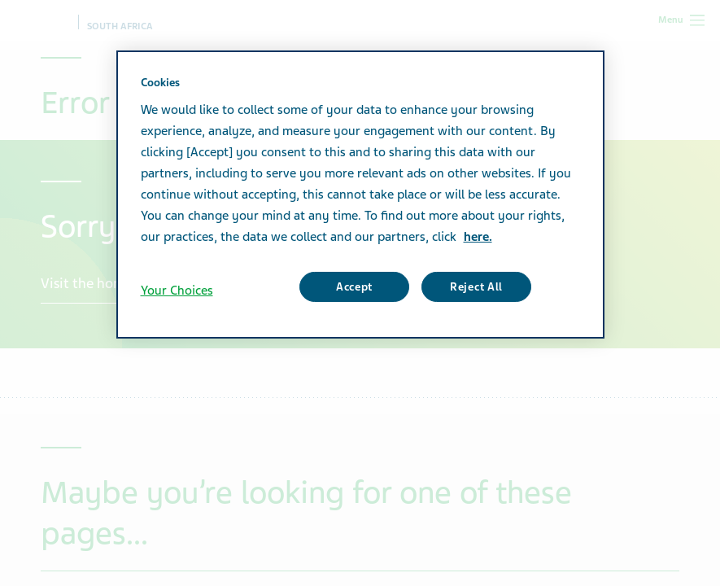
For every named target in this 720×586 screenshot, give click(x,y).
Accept (354, 287)
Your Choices (177, 290)
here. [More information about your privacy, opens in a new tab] (478, 237)
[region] (360, 194)
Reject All (476, 287)
